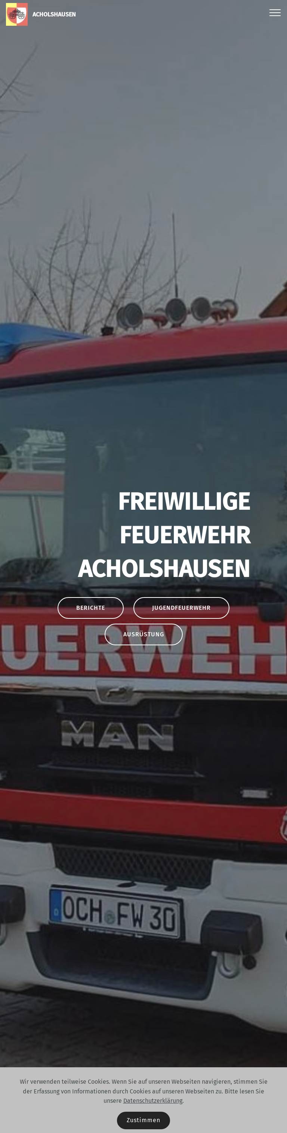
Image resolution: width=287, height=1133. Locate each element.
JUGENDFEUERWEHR (181, 607)
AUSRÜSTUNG (143, 634)
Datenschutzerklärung (152, 1100)
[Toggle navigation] (275, 12)
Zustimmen (143, 1120)
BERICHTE (90, 607)
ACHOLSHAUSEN (54, 14)
